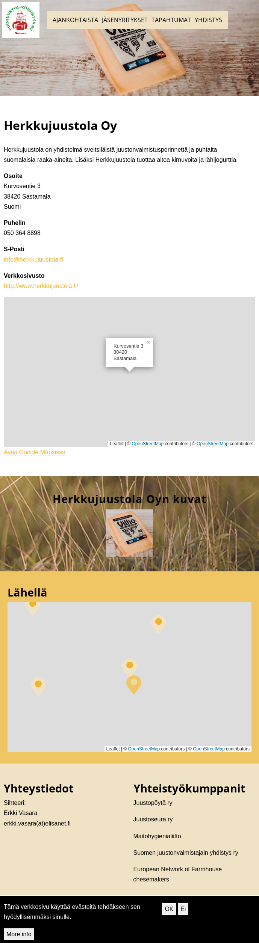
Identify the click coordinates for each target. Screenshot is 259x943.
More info (19, 934)
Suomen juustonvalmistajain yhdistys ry (185, 853)
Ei (183, 909)
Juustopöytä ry (153, 803)
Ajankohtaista (75, 20)
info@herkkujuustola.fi (33, 259)
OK (169, 909)
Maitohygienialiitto (157, 836)
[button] (148, 342)
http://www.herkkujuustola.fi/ (41, 286)
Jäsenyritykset (125, 20)
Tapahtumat (171, 20)
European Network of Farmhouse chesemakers (177, 874)
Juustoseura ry (153, 819)
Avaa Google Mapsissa (34, 452)
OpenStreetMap (148, 443)
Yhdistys (208, 20)
